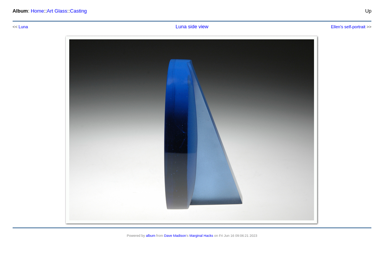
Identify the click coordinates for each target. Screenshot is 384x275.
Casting (78, 11)
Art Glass (57, 11)
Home (37, 11)
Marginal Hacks (201, 236)
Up (368, 11)
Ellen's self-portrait (348, 26)
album (151, 236)
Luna (23, 26)
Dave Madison (175, 236)
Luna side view (192, 26)
